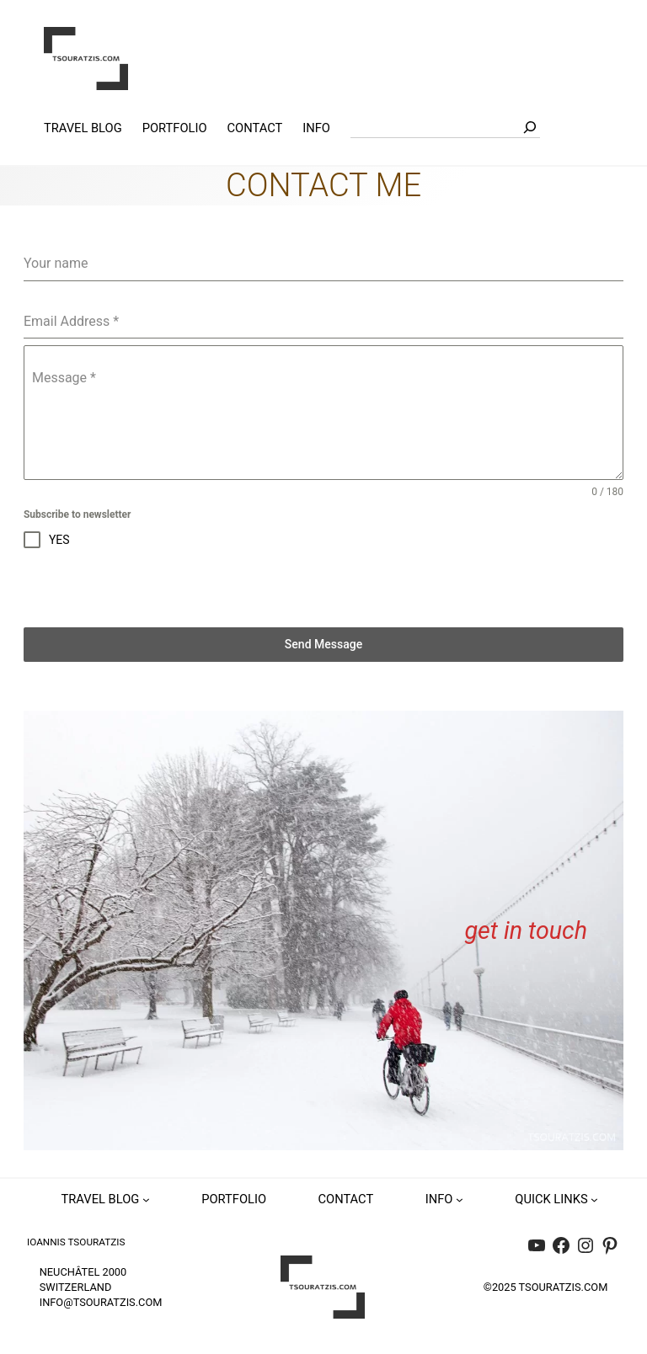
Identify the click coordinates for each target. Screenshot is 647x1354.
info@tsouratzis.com (101, 1302)
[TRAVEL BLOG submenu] (146, 1199)
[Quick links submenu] (594, 1199)
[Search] (530, 127)
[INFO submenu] (459, 1199)
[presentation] (152, 588)
